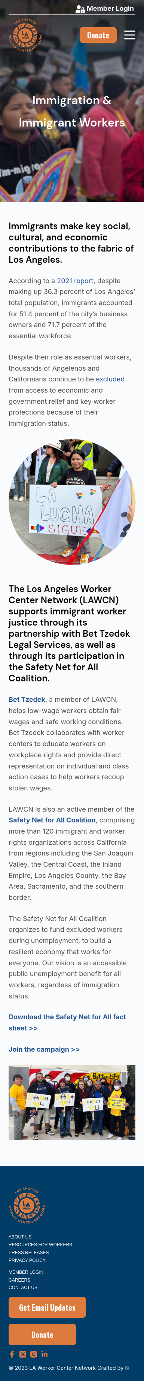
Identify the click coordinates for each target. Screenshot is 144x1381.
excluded (110, 379)
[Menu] (129, 35)
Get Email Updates (47, 1307)
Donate (98, 35)
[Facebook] (12, 1354)
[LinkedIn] (44, 1354)
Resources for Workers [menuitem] (40, 1244)
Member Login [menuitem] (26, 1272)
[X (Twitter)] (22, 1354)
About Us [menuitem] (20, 1237)
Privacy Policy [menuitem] (27, 1260)
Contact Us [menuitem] (23, 1287)
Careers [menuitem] (19, 1280)
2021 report (75, 281)
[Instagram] (33, 1354)
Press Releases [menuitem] (29, 1252)
